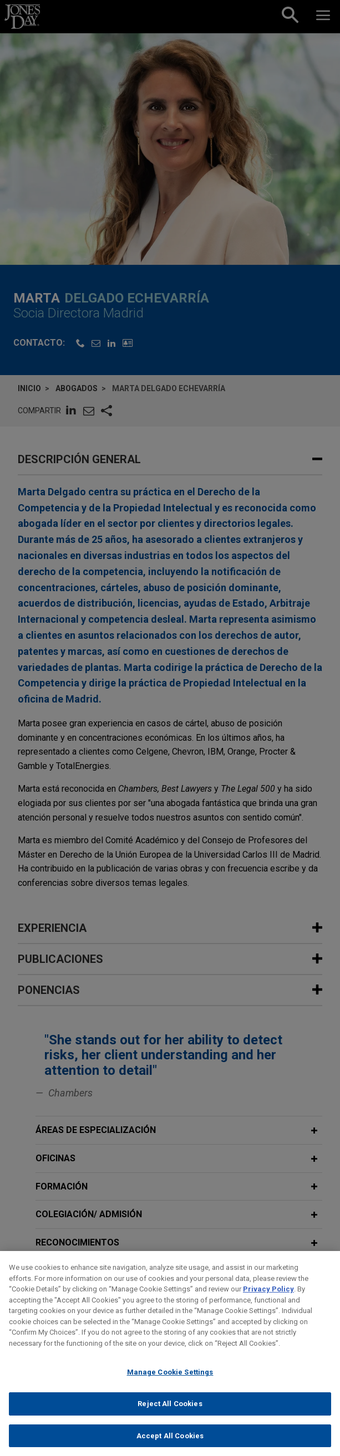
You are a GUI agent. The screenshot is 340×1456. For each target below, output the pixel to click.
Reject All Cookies (170, 1415)
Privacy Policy (268, 1300)
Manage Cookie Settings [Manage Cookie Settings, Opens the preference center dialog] (170, 1383)
